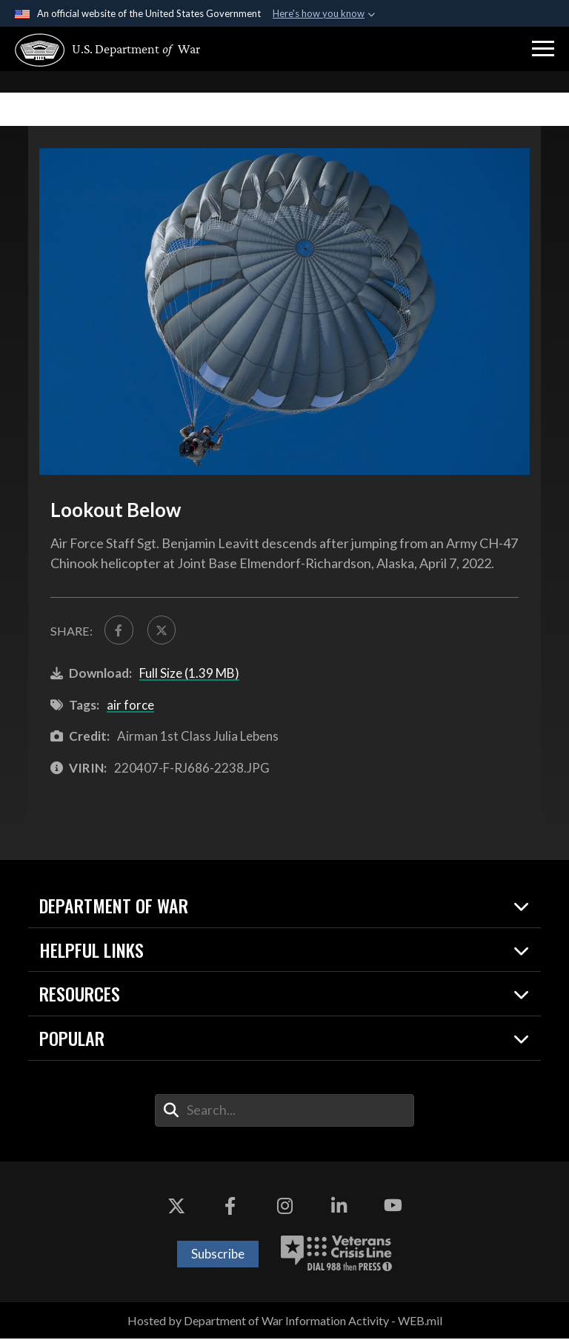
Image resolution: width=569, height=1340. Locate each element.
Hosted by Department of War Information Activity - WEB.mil (284, 1322)
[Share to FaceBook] (119, 630)
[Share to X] (164, 630)
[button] (543, 49)
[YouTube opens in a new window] (392, 1207)
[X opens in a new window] (176, 1207)
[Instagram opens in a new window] (284, 1207)
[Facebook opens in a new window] (230, 1207)
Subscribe (217, 1255)
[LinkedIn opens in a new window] (338, 1207)
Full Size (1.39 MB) (189, 674)
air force (130, 706)
